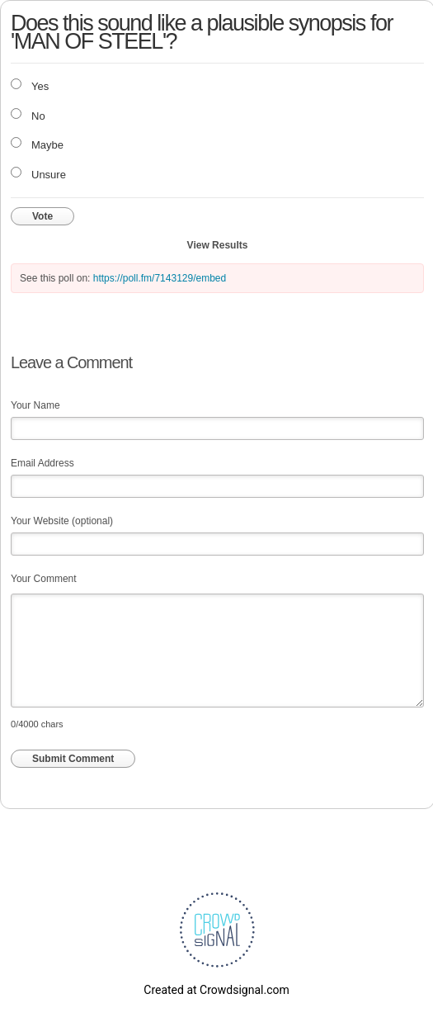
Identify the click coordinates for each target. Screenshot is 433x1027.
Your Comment (44, 578)
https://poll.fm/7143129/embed (159, 278)
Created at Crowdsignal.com (216, 989)
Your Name (35, 405)
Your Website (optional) (62, 521)
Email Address (42, 463)
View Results (217, 245)
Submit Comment (73, 758)
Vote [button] (42, 216)
